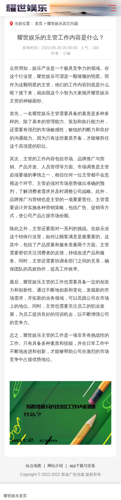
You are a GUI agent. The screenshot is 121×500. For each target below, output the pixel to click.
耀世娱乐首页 (15, 492)
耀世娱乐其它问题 (62, 23)
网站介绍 (55, 465)
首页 (39, 23)
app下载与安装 (82, 465)
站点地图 (33, 465)
